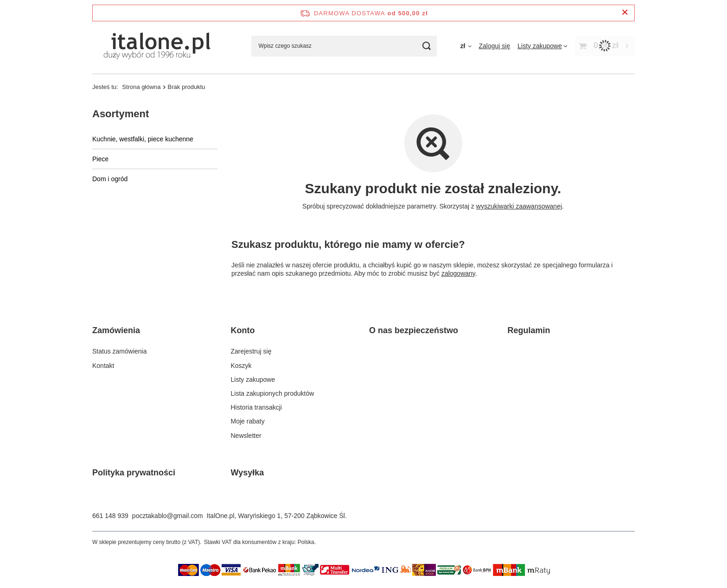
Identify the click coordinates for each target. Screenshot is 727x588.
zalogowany (458, 273)
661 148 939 (110, 515)
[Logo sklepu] (155, 45)
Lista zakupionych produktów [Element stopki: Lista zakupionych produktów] (272, 393)
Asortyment (120, 114)
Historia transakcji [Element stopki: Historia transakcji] (256, 407)
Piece (100, 159)
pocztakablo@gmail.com (167, 515)
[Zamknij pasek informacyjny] (624, 12)
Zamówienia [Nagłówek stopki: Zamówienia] (116, 330)
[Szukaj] (426, 46)
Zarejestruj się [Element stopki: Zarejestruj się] (251, 351)
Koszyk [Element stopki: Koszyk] (241, 365)
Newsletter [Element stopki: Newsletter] (246, 435)
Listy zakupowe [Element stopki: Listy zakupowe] (253, 379)
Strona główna (141, 86)
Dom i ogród (110, 179)
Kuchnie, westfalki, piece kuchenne (142, 139)
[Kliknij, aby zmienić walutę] (465, 46)
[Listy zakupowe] (542, 46)
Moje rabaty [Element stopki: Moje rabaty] (248, 421)
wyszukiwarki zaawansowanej (519, 206)
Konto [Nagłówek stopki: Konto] (243, 330)
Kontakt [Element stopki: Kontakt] (103, 365)
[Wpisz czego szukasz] (344, 46)
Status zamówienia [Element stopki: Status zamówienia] (119, 351)
